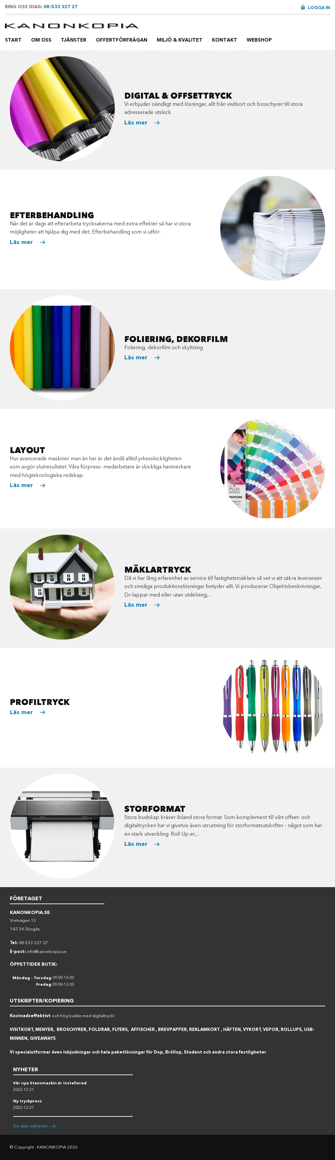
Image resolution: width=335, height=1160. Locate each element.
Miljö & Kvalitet (180, 40)
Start (13, 40)
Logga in (319, 7)
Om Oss (41, 40)
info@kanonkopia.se (46, 951)
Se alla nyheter (30, 1126)
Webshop (259, 40)
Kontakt (224, 40)
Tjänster (73, 40)
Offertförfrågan (121, 40)
